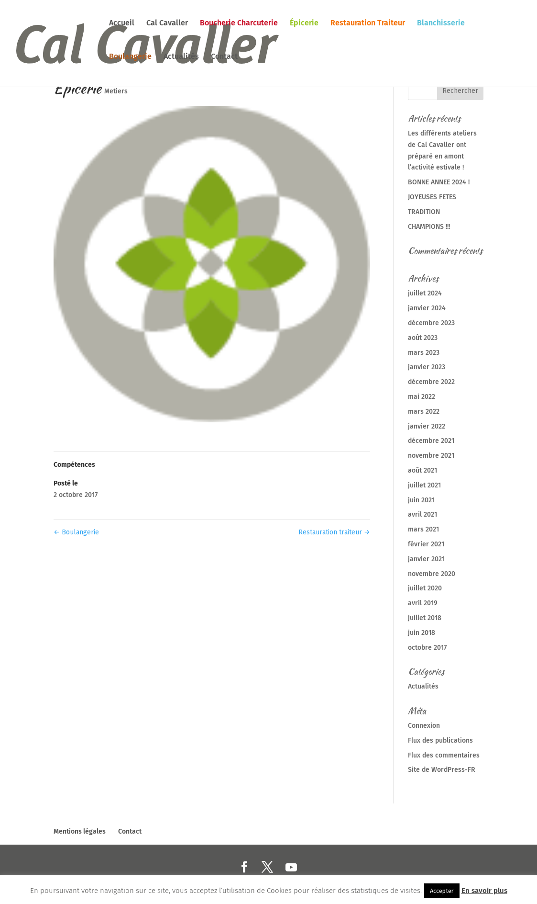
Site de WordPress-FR (441, 770)
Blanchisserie (441, 23)
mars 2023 (423, 353)
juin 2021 (421, 500)
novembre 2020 (431, 574)
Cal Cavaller (167, 23)
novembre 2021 (431, 456)
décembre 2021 (431, 441)
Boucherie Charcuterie (239, 23)
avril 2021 (422, 514)
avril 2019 (423, 603)
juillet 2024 (425, 293)
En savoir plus (484, 890)
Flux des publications (440, 740)
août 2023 (423, 338)
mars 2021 (423, 529)
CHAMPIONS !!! (429, 227)
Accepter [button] (442, 890)
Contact (224, 57)
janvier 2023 (426, 367)
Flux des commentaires (444, 755)
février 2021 (426, 544)
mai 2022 (421, 397)
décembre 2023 (431, 323)
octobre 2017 (427, 648)
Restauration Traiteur (367, 23)
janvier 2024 (427, 308)
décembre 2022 (431, 382)
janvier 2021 (426, 559)
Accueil (121, 23)
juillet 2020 (425, 588)
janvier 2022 (426, 426)
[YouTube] (291, 867)
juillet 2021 (424, 485)
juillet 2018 (424, 618)
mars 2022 (423, 411)
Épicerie (304, 23)
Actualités (181, 57)
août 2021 (422, 470)
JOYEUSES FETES (432, 197)
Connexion (424, 726)
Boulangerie (130, 57)
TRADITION (424, 212)
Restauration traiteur (334, 532)
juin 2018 (421, 633)
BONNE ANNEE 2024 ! (439, 182)
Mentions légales (80, 831)
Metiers (116, 91)
